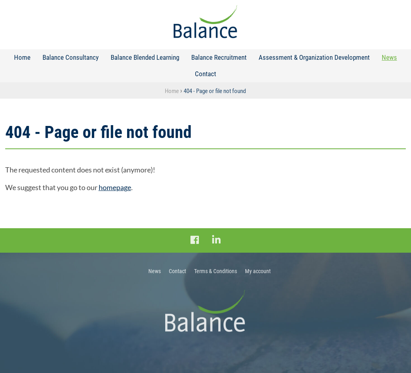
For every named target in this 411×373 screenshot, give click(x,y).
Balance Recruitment (219, 57)
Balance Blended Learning (145, 57)
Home (22, 57)
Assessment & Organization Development (314, 57)
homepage (115, 187)
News (389, 57)
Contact (205, 74)
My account (258, 271)
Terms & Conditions (215, 271)
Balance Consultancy (71, 57)
